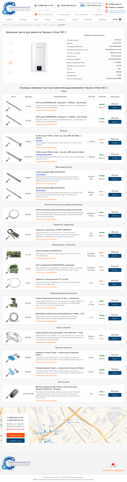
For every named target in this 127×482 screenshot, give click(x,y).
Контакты (102, 19)
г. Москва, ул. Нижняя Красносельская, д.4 (117, 11)
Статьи (75, 19)
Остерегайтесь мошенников (113, 470)
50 (10, 52)
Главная (9, 19)
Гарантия (88, 19)
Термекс (37, 25)
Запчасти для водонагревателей (21, 25)
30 (10, 42)
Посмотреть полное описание (46, 110)
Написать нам (15, 435)
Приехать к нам (16, 440)
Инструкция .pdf (114, 78)
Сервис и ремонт (116, 7)
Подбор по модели (49, 25)
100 (11, 72)
